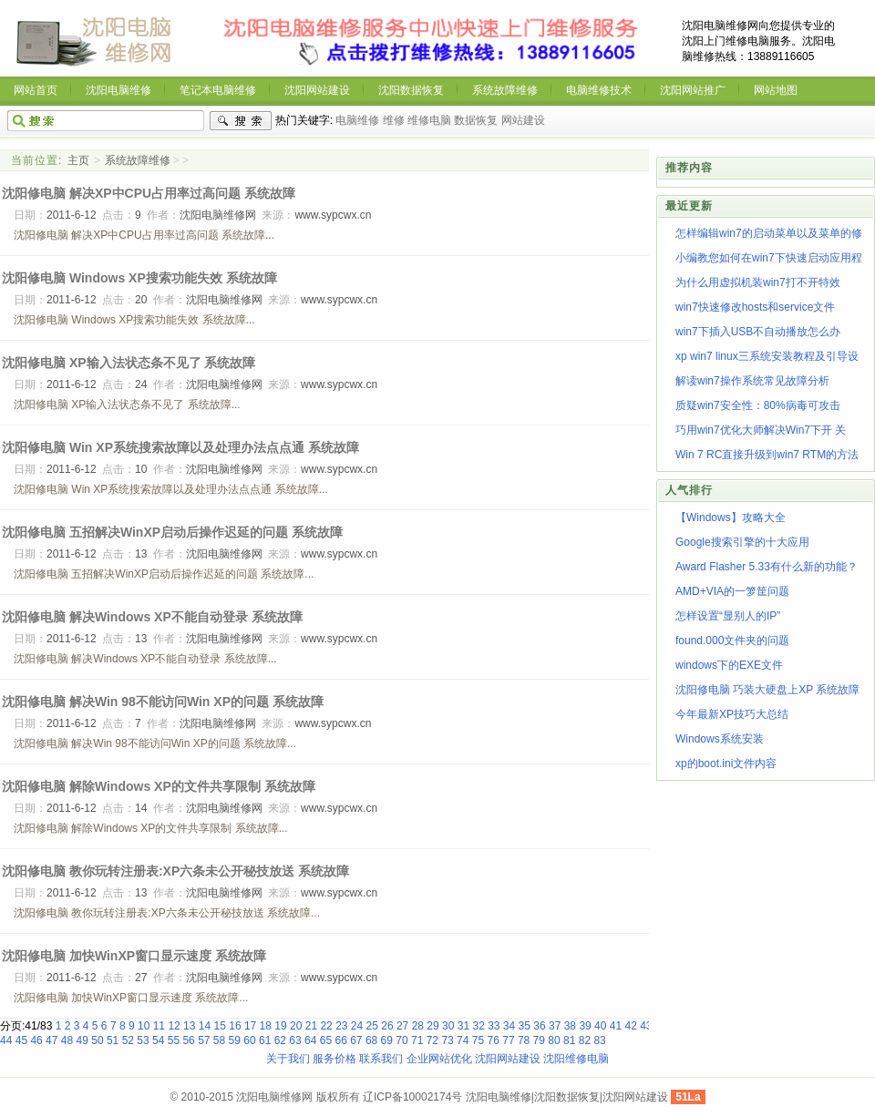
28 (418, 1026)
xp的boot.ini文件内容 (726, 763)
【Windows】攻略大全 (730, 517)
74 (462, 1040)
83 (599, 1040)
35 (524, 1026)
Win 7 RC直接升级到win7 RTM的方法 (767, 454)
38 (570, 1026)
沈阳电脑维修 (118, 90)
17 (250, 1026)
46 (36, 1040)
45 (21, 1040)
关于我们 (288, 1058)
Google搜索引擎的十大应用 (742, 542)
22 (326, 1026)
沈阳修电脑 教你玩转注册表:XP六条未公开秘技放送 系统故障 (175, 871)
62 (280, 1040)
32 (478, 1026)
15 (220, 1026)
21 (311, 1026)
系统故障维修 (505, 90)
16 (235, 1026)
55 (174, 1040)
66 (340, 1040)
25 (372, 1026)
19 (280, 1026)
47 (51, 1040)
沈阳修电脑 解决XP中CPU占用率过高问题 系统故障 (148, 193)
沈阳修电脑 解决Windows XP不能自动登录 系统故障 (152, 617)
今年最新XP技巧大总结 (731, 714)
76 (493, 1040)
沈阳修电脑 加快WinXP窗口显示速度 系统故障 (134, 955)
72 (432, 1040)
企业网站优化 (439, 1058)
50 (97, 1040)
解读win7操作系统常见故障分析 (752, 380)
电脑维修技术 (599, 90)
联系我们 (381, 1058)
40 (600, 1026)
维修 (394, 120)
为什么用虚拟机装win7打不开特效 (757, 282)
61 (265, 1040)
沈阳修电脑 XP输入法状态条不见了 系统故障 (128, 362)
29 (432, 1026)
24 (357, 1026)
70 (401, 1040)
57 (204, 1040)
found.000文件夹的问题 (732, 640)
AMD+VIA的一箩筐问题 (732, 591)
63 (295, 1040)
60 (249, 1040)
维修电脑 (429, 120)
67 (356, 1040)
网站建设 (523, 120)
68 (371, 1040)
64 (310, 1040)
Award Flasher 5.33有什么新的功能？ (766, 566)
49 (82, 1040)
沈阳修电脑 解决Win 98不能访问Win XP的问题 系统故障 (163, 701)
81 (569, 1040)
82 (585, 1040)
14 (205, 1026)
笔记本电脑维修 (218, 90)
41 (616, 1026)
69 (387, 1040)
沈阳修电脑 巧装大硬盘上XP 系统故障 (767, 689)
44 (6, 1040)
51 (112, 1040)
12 (174, 1026)
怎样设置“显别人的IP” (727, 616)
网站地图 (776, 90)
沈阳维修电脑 (576, 1058)
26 (387, 1026)
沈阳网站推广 (693, 90)
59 (235, 1040)
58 (219, 1040)
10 (143, 1026)
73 (447, 1040)
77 (508, 1040)
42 (630, 1026)
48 (67, 1040)
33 (493, 1026)
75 (478, 1040)
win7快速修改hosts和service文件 (755, 307)
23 (341, 1026)
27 (402, 1026)
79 (539, 1040)
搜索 (241, 121)
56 (188, 1040)
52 (128, 1040)
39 (585, 1026)
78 (524, 1040)
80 (554, 1040)
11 (159, 1026)
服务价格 (334, 1058)
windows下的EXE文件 (729, 665)
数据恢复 (476, 120)
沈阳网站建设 (317, 90)
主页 (78, 160)
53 (143, 1040)
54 (158, 1040)
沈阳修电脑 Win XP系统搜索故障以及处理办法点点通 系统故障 (180, 447)
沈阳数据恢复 (411, 90)
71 (417, 1040)
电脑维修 (357, 120)
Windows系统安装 (719, 739)
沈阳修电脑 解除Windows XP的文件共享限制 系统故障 (158, 786)
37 (555, 1026)
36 (539, 1026)
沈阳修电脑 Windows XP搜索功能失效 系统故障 (139, 278)
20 (296, 1026)
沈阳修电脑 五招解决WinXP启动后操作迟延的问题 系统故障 (172, 532)
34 (509, 1026)
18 (266, 1026)
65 (326, 1040)
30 (448, 1026)
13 (189, 1026)
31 (463, 1026)
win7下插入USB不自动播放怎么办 (757, 331)
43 (646, 1026)
